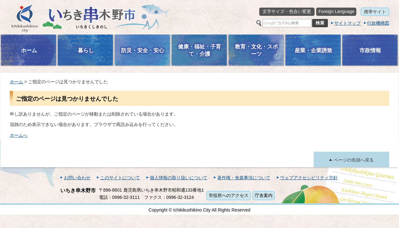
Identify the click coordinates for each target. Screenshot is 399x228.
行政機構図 (378, 23)
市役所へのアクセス (229, 195)
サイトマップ (347, 23)
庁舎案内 (264, 195)
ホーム (16, 81)
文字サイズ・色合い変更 (286, 11)
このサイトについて (120, 177)
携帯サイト (375, 11)
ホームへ (19, 135)
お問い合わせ (77, 177)
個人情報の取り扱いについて (178, 177)
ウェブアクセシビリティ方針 (309, 177)
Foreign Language (336, 11)
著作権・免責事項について (243, 177)
